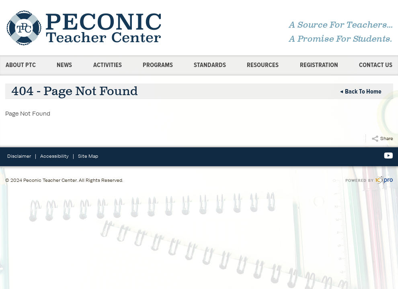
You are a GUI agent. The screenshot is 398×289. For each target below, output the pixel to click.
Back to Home (363, 92)
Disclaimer (19, 156)
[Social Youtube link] (388, 156)
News (64, 65)
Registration (319, 65)
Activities (107, 65)
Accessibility (54, 156)
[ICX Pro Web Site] (369, 180)
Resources (263, 65)
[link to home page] (99, 27)
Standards (210, 65)
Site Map (88, 156)
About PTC (21, 65)
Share (386, 138)
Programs (158, 65)
